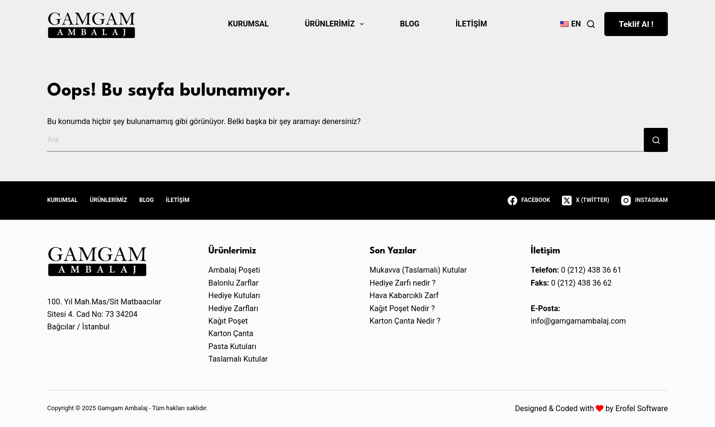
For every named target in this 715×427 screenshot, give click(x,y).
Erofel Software (641, 408)
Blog (409, 23)
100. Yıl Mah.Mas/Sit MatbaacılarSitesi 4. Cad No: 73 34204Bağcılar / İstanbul (104, 314)
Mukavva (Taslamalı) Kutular (418, 270)
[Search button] (656, 140)
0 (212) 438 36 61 (591, 270)
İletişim (471, 23)
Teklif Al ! (636, 24)
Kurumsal (248, 23)
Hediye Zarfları (233, 308)
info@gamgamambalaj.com (578, 321)
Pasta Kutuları (232, 346)
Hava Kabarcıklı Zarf (404, 295)
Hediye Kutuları (234, 295)
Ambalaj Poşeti (234, 270)
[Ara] (591, 24)
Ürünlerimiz (336, 24)
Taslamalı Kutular (238, 359)
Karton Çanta (230, 333)
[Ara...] (345, 140)
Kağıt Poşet (228, 321)
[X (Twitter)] (585, 200)
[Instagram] (644, 200)
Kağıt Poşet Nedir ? (402, 308)
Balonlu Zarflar (233, 283)
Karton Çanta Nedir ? (405, 321)
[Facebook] (529, 200)
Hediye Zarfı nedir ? (402, 283)
